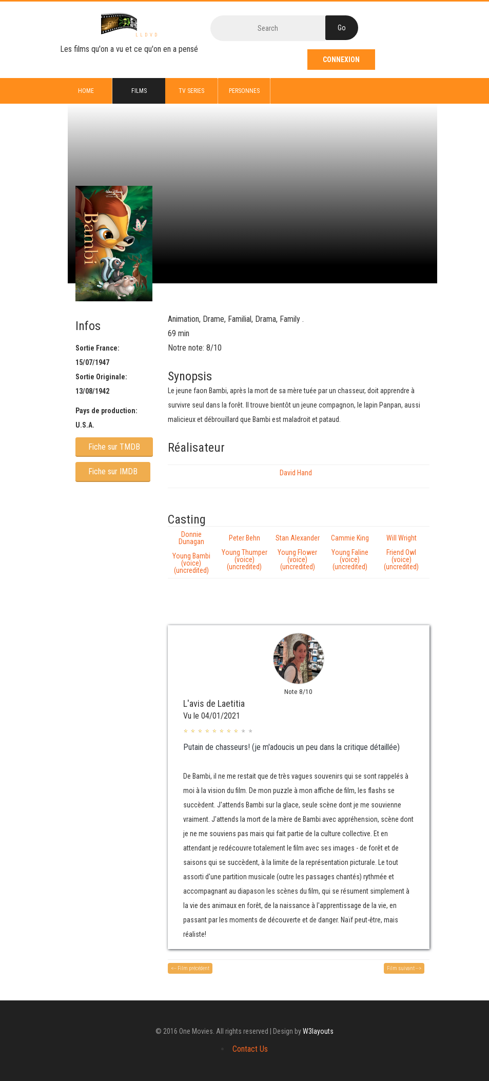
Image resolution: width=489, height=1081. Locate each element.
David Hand (296, 473)
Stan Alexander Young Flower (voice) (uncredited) (298, 552)
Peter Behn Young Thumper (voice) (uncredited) (244, 552)
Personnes (244, 90)
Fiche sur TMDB (114, 447)
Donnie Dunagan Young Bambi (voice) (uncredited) (191, 552)
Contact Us (250, 1049)
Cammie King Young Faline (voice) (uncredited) (350, 552)
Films (139, 90)
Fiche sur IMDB (113, 471)
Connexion (341, 59)
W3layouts (318, 1031)
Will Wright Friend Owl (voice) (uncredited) (401, 552)
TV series (191, 90)
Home (86, 90)
